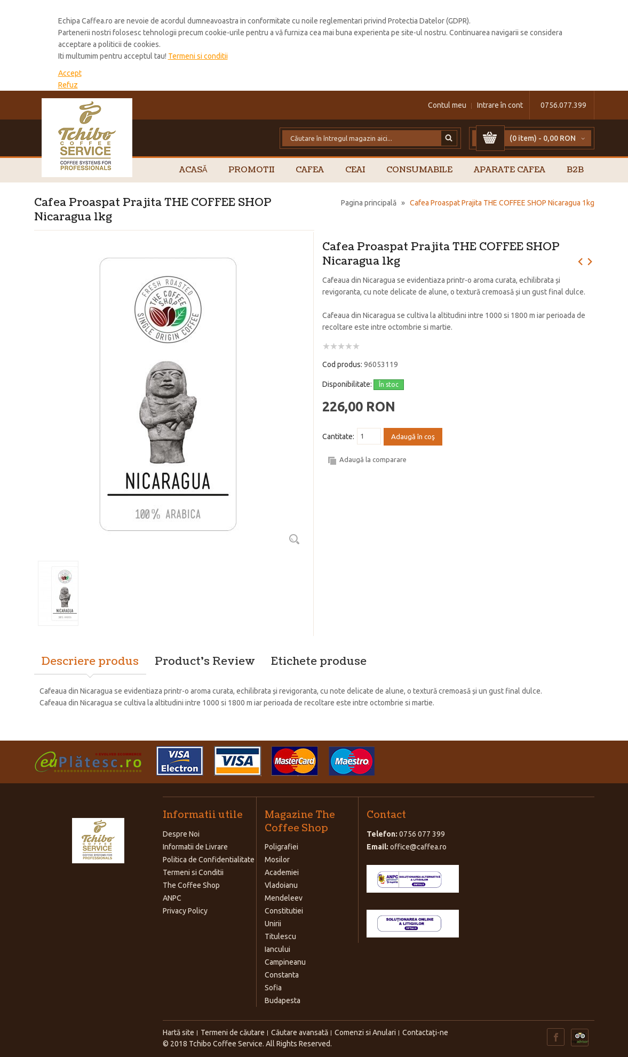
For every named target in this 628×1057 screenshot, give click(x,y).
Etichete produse (319, 661)
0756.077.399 (563, 105)
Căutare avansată (299, 1032)
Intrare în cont (500, 105)
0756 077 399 (422, 834)
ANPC (172, 898)
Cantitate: (338, 436)
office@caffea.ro (418, 847)
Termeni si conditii (198, 56)
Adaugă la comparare (373, 459)
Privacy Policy (185, 911)
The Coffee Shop (191, 885)
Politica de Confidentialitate (209, 859)
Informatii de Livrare (195, 847)
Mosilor (277, 859)
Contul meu (447, 105)
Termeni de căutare (233, 1032)
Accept (70, 73)
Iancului (277, 949)
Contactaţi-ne (425, 1032)
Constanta (282, 975)
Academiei (282, 872)
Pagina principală (368, 202)
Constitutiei (284, 911)
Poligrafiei (281, 847)
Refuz (68, 85)
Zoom (294, 539)
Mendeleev (284, 898)
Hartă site (178, 1032)
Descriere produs (90, 661)
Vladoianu (281, 885)
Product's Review (205, 661)
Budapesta (282, 1000)
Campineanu (285, 962)
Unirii (273, 923)
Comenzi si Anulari (365, 1032)
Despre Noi (181, 834)
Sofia (273, 987)
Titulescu (280, 936)
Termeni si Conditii (193, 872)
